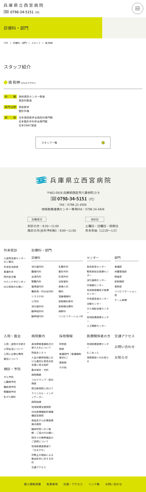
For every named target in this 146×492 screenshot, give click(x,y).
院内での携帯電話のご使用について (42, 439)
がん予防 (8, 377)
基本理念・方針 (39, 370)
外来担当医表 (11, 267)
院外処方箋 (10, 276)
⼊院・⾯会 (12, 335)
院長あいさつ (38, 352)
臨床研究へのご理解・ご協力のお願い (42, 431)
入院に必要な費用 (13, 354)
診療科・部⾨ (41, 250)
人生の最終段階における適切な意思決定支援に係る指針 (42, 361)
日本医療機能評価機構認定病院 (42, 413)
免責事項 (52, 484)
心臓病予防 (10, 382)
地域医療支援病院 (41, 407)
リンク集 (94, 484)
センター (93, 257)
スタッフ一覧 (49, 142)
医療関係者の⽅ (98, 335)
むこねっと (93, 352)
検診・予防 (12, 368)
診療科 (35, 257)
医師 (61, 349)
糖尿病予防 (10, 387)
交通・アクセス (73, 484)
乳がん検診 (10, 397)
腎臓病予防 (10, 391)
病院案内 (38, 335)
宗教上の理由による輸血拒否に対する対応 (42, 458)
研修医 (62, 344)
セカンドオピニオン (15, 281)
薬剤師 (62, 362)
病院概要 (36, 374)
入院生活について (13, 349)
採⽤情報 (66, 335)
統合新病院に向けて (42, 388)
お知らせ (121, 357)
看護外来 (8, 271)
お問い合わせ (125, 346)
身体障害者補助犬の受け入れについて (42, 345)
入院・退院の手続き (15, 344)
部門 (118, 257)
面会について (11, 359)
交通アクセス (38, 467)
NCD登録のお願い (13, 286)
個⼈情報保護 (32, 484)
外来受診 (10, 250)
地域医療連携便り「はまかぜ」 (41, 448)
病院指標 (36, 402)
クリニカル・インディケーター (42, 395)
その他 (62, 367)
